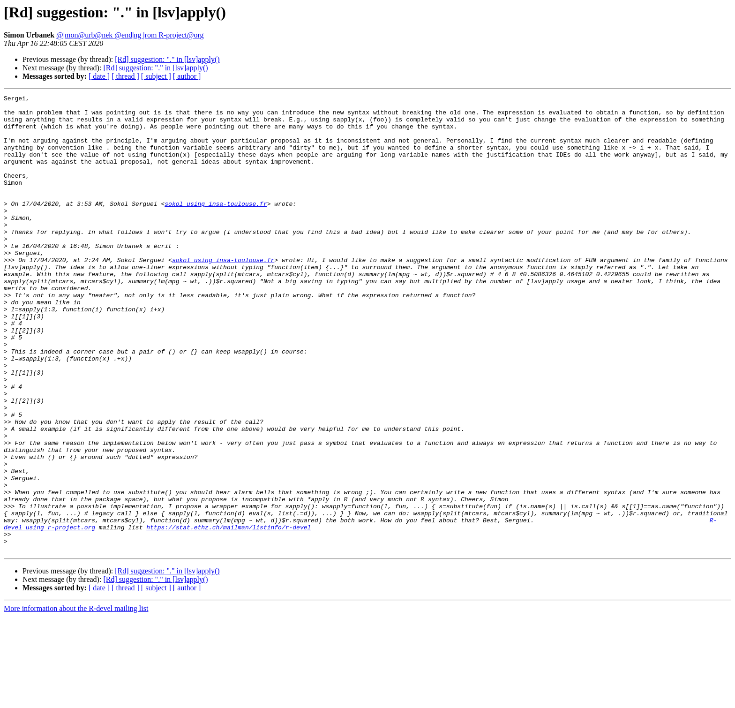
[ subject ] (156, 76)
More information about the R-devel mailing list (76, 700)
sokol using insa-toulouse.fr (216, 226)
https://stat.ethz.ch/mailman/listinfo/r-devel (228, 614)
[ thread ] (125, 76)
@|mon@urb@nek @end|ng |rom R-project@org (130, 35)
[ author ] (187, 76)
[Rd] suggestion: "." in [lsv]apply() (167, 59)
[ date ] (99, 76)
